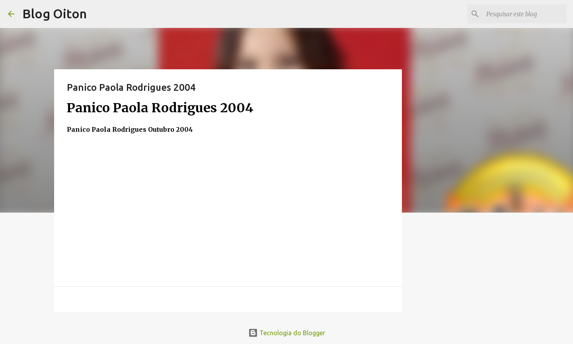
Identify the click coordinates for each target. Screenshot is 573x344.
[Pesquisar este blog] (525, 13)
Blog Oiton (54, 13)
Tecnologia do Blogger (286, 332)
